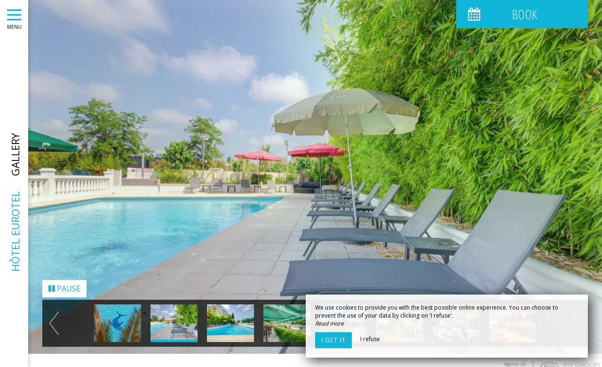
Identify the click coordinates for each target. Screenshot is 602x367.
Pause (64, 285)
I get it (333, 339)
